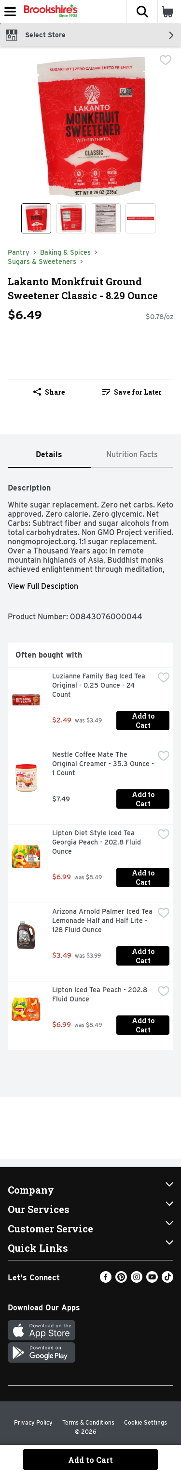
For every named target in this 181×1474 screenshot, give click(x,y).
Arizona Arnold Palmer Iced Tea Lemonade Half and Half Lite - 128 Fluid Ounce (103, 920)
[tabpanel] (90, 763)
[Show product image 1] (36, 218)
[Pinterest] (121, 1280)
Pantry (18, 252)
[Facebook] (105, 1280)
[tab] (49, 455)
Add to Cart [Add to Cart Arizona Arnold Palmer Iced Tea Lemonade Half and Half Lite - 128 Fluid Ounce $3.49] (144, 956)
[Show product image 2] (71, 218)
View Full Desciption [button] (43, 586)
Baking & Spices (65, 252)
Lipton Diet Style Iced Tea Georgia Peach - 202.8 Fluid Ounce (97, 842)
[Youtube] (152, 1280)
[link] (132, 391)
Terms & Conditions (88, 1422)
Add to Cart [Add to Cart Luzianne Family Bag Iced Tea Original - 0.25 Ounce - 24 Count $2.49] (144, 720)
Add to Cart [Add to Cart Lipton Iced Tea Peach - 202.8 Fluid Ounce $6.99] (144, 1025)
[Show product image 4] (140, 218)
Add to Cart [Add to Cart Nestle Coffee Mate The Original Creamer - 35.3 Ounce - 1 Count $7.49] (144, 799)
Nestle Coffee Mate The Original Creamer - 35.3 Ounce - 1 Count (103, 764)
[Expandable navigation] (10, 11)
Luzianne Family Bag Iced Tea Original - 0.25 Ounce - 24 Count (99, 685)
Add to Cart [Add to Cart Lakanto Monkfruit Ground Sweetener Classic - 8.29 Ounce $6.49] (90, 1460)
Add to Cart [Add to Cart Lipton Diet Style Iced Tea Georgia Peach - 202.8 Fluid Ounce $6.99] (144, 877)
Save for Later (132, 392)
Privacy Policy (33, 1422)
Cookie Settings (145, 1422)
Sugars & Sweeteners (42, 261)
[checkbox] (165, 61)
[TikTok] (167, 1280)
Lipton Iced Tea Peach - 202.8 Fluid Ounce (100, 994)
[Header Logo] (48, 11)
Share (49, 392)
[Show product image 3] (106, 218)
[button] (141, 11)
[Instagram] (136, 1280)
